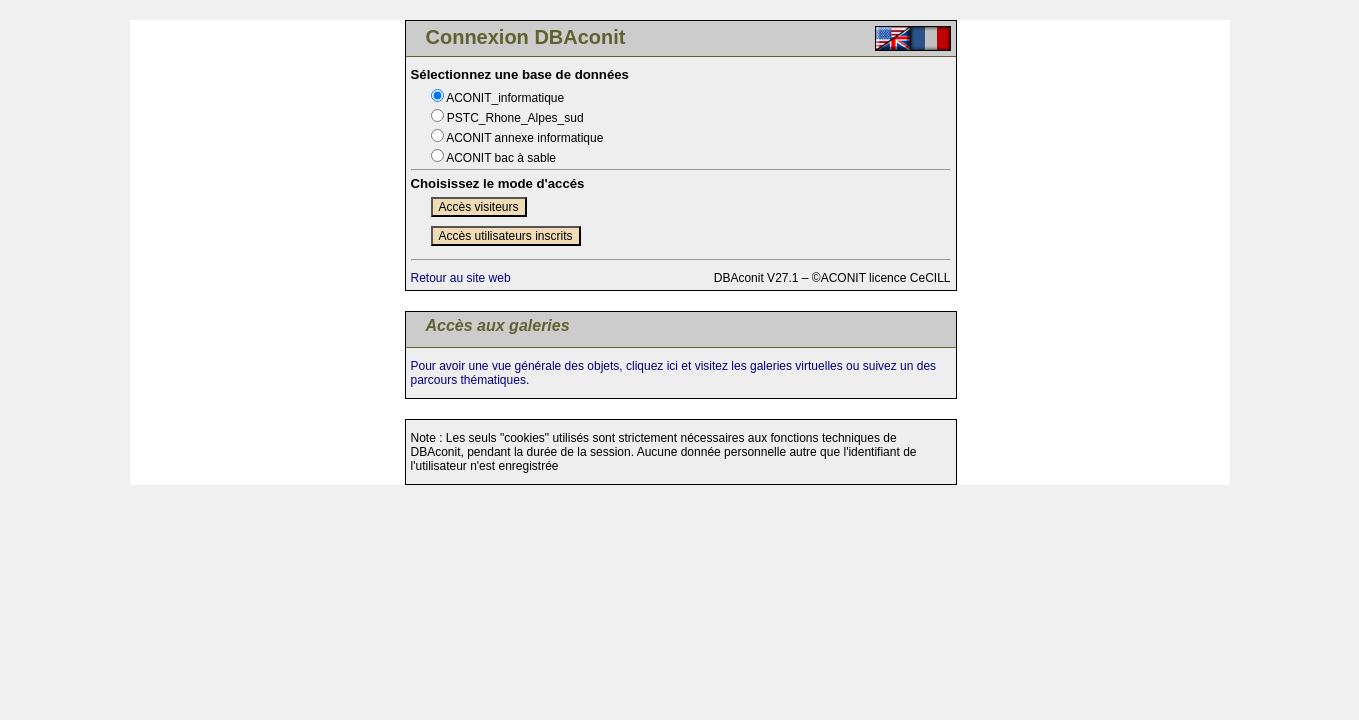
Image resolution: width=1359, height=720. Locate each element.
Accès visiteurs (479, 207)
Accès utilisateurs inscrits (506, 236)
